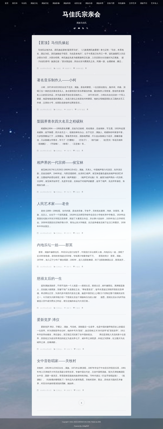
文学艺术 (132, 3)
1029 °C (69, 390)
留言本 (15, 3)
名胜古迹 (78, 3)
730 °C (69, 151)
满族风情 (67, 3)
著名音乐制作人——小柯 (56, 80)
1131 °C (70, 349)
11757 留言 (81, 110)
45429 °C (68, 68)
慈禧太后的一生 (49, 278)
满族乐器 (88, 3)
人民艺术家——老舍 (53, 204)
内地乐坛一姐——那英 (55, 245)
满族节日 (143, 3)
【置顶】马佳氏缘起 (53, 43)
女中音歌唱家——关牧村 (56, 361)
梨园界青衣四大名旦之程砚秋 (60, 121)
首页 (6, 3)
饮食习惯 (110, 3)
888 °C (69, 308)
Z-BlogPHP (85, 426)
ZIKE (99, 422)
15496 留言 (80, 68)
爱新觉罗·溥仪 (48, 320)
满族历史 (45, 3)
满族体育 (99, 3)
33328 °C (70, 110)
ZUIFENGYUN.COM (83, 422)
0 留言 (78, 151)
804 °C (69, 267)
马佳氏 (24, 3)
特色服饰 (121, 3)
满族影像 (56, 3)
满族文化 (34, 3)
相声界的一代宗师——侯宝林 (60, 163)
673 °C (69, 233)
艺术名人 (154, 3)
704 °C (69, 192)
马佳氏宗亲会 (81, 14)
